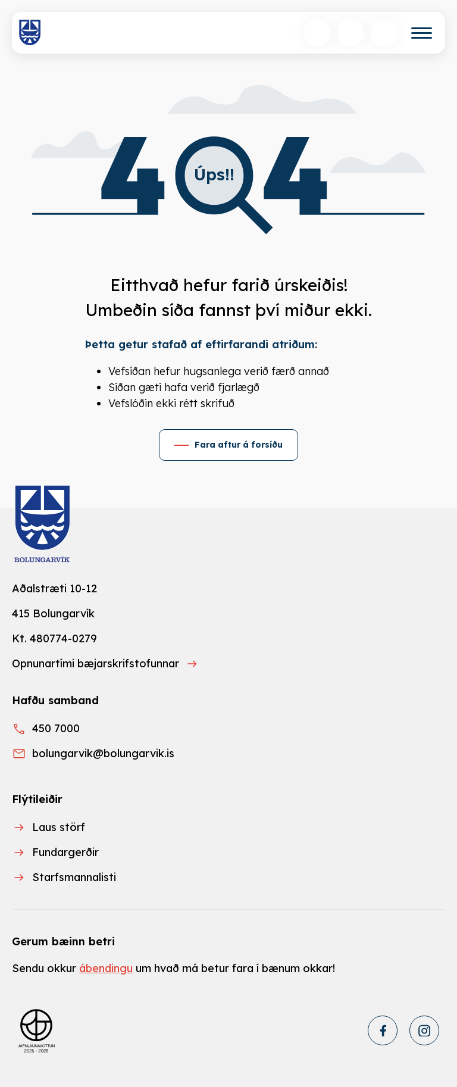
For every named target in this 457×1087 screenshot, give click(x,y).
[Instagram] (424, 1030)
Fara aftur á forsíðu (239, 444)
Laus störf (58, 827)
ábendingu (106, 968)
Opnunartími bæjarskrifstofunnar (95, 663)
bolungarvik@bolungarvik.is (103, 753)
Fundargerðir (65, 852)
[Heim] (30, 33)
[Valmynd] (421, 33)
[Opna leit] (317, 32)
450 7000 (56, 728)
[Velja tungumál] (350, 32)
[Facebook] (382, 1030)
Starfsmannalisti (74, 877)
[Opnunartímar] (383, 32)
